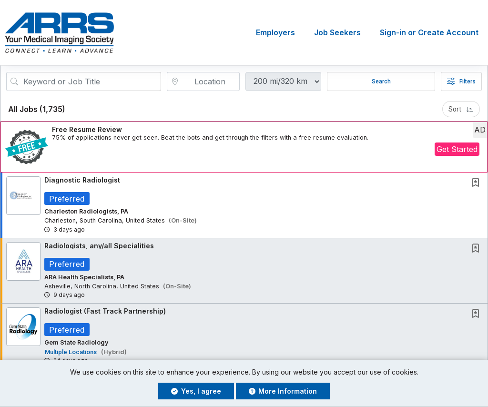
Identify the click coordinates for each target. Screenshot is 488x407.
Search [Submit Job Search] (381, 81)
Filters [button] (461, 81)
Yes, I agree (196, 391)
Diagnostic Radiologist (82, 180)
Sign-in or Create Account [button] (429, 33)
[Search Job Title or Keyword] (90, 81)
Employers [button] (275, 33)
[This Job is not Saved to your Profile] (477, 183)
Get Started (457, 149)
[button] (244, 147)
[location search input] (210, 81)
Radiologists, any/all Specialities (99, 246)
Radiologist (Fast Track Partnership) (105, 311)
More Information (283, 391)
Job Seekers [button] (337, 33)
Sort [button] (461, 109)
